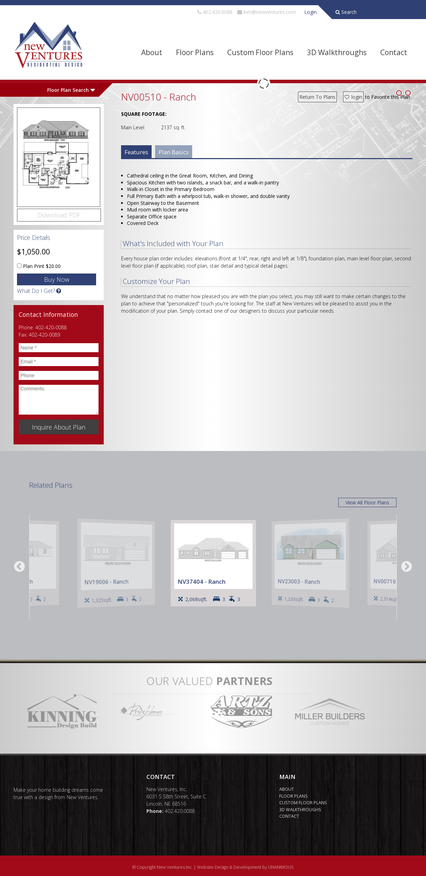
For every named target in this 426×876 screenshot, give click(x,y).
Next (406, 567)
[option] (213, 563)
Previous (19, 567)
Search (346, 12)
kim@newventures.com (270, 12)
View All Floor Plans (367, 502)
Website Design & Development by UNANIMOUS (245, 867)
